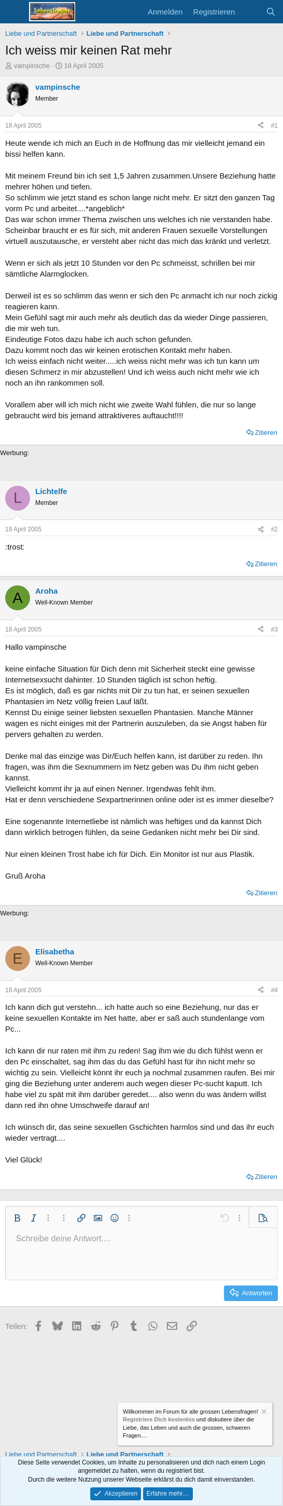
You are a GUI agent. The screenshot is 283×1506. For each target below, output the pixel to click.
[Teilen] (260, 126)
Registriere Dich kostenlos (159, 1420)
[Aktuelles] (250, 11)
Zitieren (266, 432)
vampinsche (32, 66)
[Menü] (14, 12)
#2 (274, 529)
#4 (274, 990)
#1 (274, 125)
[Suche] (271, 11)
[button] (17, 1218)
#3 (274, 629)
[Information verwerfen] (263, 1413)
